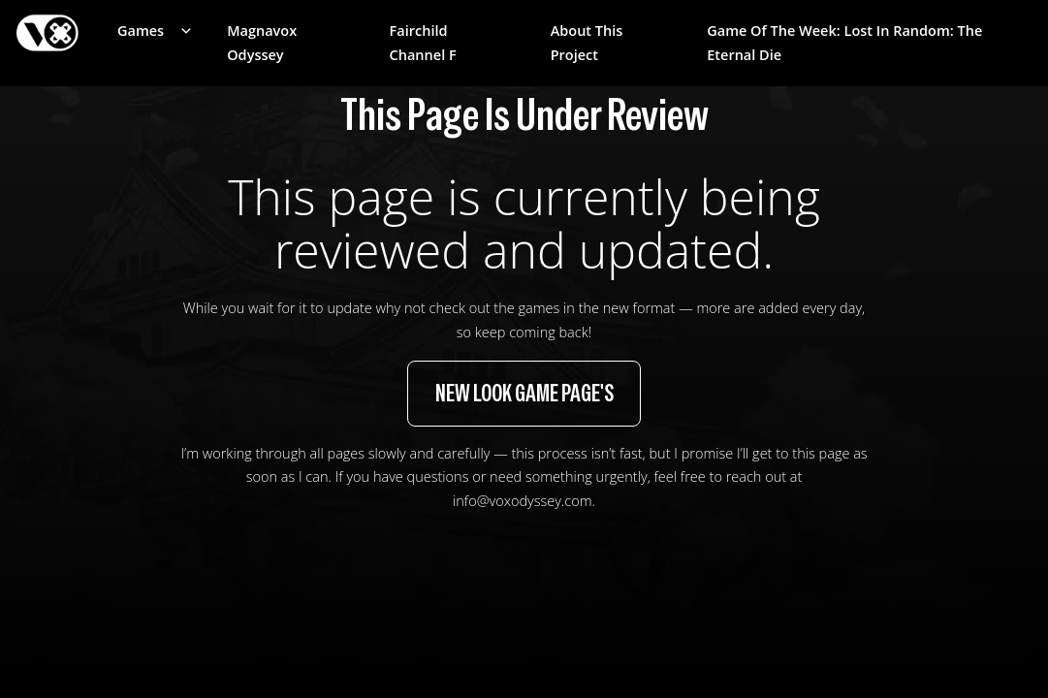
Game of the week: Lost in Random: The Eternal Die (844, 42)
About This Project (587, 42)
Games (140, 30)
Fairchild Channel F (423, 42)
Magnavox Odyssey (262, 42)
